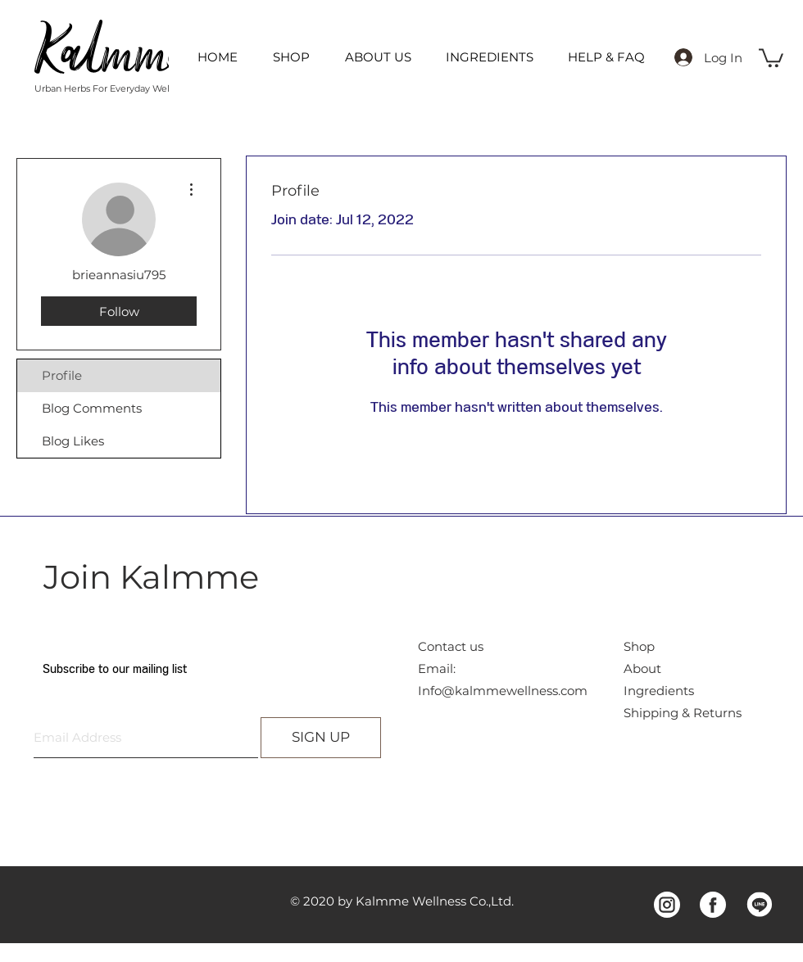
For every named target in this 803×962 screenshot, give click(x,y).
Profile (62, 375)
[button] (771, 57)
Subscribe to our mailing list (115, 669)
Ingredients (659, 690)
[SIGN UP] (321, 737)
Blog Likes (73, 441)
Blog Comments (92, 408)
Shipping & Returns (683, 712)
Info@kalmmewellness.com (503, 690)
